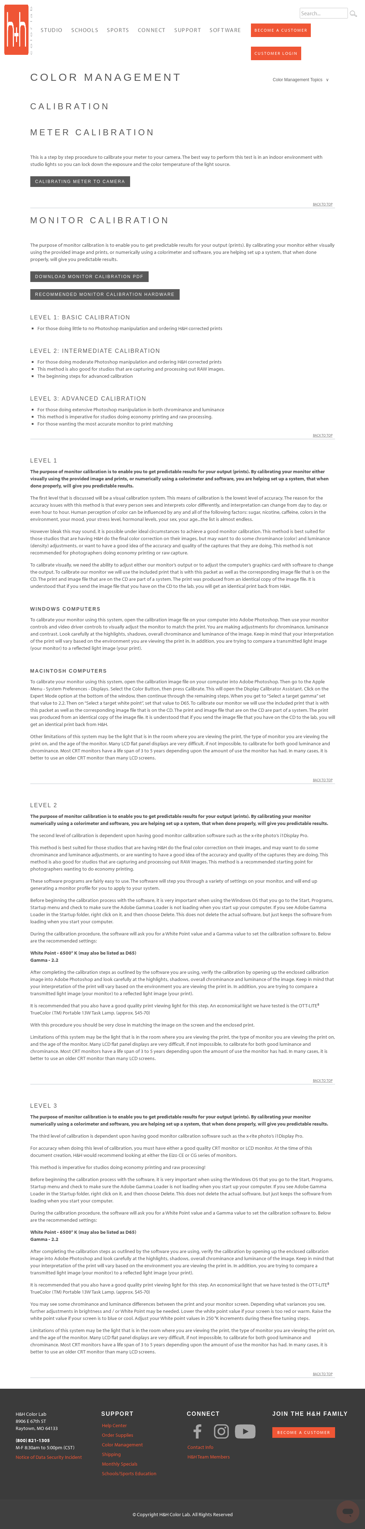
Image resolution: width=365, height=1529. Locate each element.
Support (187, 29)
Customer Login (276, 53)
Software (225, 29)
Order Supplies (117, 1435)
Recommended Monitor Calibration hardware (105, 294)
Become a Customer (281, 30)
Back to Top (324, 204)
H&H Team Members (208, 1457)
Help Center (114, 1425)
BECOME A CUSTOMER (303, 1432)
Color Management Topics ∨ (301, 79)
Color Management (122, 1445)
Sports (118, 29)
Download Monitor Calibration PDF (89, 276)
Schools (84, 29)
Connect (152, 29)
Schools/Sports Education (129, 1473)
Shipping (111, 1454)
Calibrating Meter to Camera (80, 181)
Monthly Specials (120, 1464)
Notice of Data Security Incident (49, 1457)
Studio (52, 29)
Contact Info (200, 1447)
